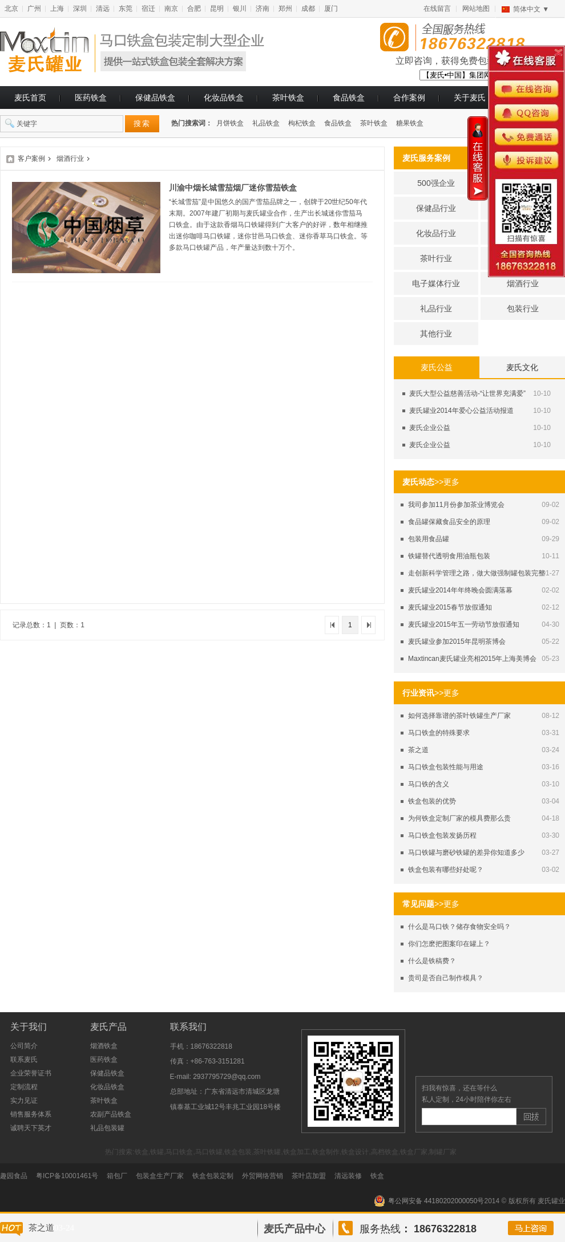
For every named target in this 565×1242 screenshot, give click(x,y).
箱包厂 (117, 1176)
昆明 (217, 9)
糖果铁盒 (409, 123)
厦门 (331, 9)
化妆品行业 (436, 233)
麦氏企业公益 (429, 428)
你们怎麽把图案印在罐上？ (449, 944)
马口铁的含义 (428, 784)
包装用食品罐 (428, 539)
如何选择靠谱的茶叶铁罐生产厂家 (459, 716)
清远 (103, 9)
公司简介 (24, 1046)
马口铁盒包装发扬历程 (442, 835)
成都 (308, 9)
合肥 (194, 9)
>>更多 (446, 481)
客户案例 (31, 159)
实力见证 (24, 1101)
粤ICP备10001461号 (67, 1176)
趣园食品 (13, 1176)
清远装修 (348, 1176)
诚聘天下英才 (30, 1128)
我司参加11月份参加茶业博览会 (456, 505)
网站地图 (476, 9)
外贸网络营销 (262, 1176)
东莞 (125, 9)
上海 (57, 9)
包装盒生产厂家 (160, 1176)
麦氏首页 (30, 97)
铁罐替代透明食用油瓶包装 (449, 556)
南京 (171, 9)
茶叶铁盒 (288, 97)
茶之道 (418, 750)
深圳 (80, 9)
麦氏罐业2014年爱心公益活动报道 (461, 411)
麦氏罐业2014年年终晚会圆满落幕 (460, 590)
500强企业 (435, 183)
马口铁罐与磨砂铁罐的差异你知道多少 (466, 853)
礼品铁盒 (266, 123)
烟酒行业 (523, 283)
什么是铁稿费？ (432, 961)
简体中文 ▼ (531, 9)
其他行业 (436, 333)
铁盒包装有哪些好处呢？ (445, 870)
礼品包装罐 (107, 1128)
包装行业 (523, 308)
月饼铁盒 (230, 123)
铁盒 (377, 1176)
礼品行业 (436, 308)
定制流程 (24, 1087)
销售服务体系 (30, 1114)
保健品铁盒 (155, 97)
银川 (240, 9)
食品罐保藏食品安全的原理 (449, 522)
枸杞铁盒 (302, 123)
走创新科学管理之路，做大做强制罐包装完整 (476, 573)
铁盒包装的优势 (432, 801)
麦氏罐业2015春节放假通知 (450, 607)
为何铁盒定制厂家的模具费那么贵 (459, 818)
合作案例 (409, 97)
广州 (34, 9)
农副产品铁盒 (110, 1114)
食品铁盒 (349, 97)
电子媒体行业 (436, 283)
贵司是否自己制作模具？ (445, 978)
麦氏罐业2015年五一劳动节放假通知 (463, 624)
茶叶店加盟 (309, 1176)
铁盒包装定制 (212, 1176)
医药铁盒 (91, 97)
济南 (262, 9)
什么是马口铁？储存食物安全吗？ (459, 927)
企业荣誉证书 (30, 1073)
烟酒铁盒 (104, 1046)
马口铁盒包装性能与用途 (445, 767)
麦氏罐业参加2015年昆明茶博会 (457, 642)
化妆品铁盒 (224, 97)
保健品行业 (436, 208)
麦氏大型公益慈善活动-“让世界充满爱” (467, 393)
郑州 (285, 9)
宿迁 (148, 9)
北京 (11, 9)
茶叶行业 (436, 258)
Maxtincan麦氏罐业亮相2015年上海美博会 (472, 659)
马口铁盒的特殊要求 (439, 733)
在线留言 (437, 9)
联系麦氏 (24, 1060)
